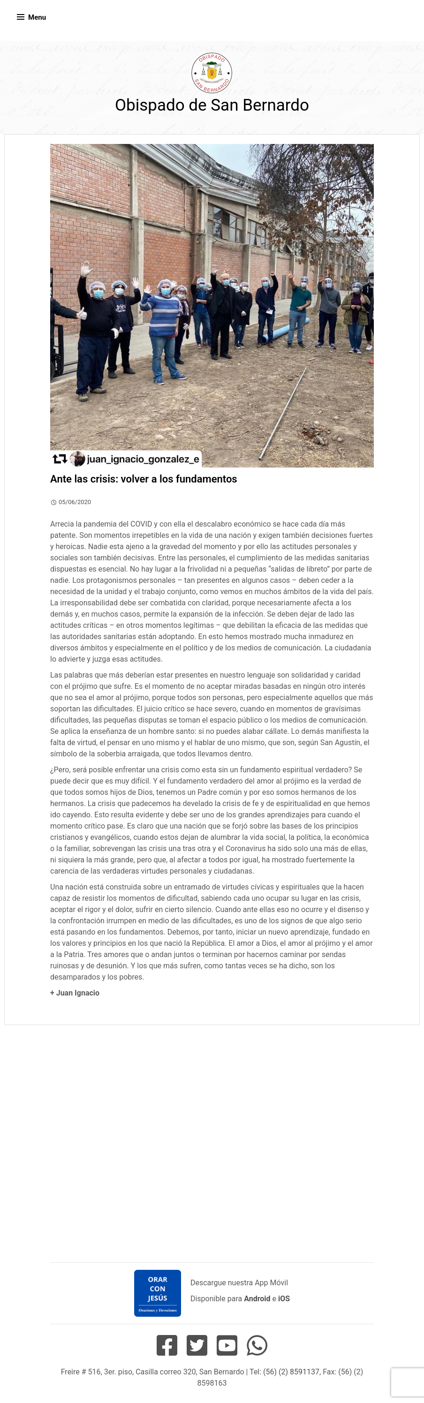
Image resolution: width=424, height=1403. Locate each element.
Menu (37, 17)
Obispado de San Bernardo (212, 105)
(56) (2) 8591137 (291, 1371)
